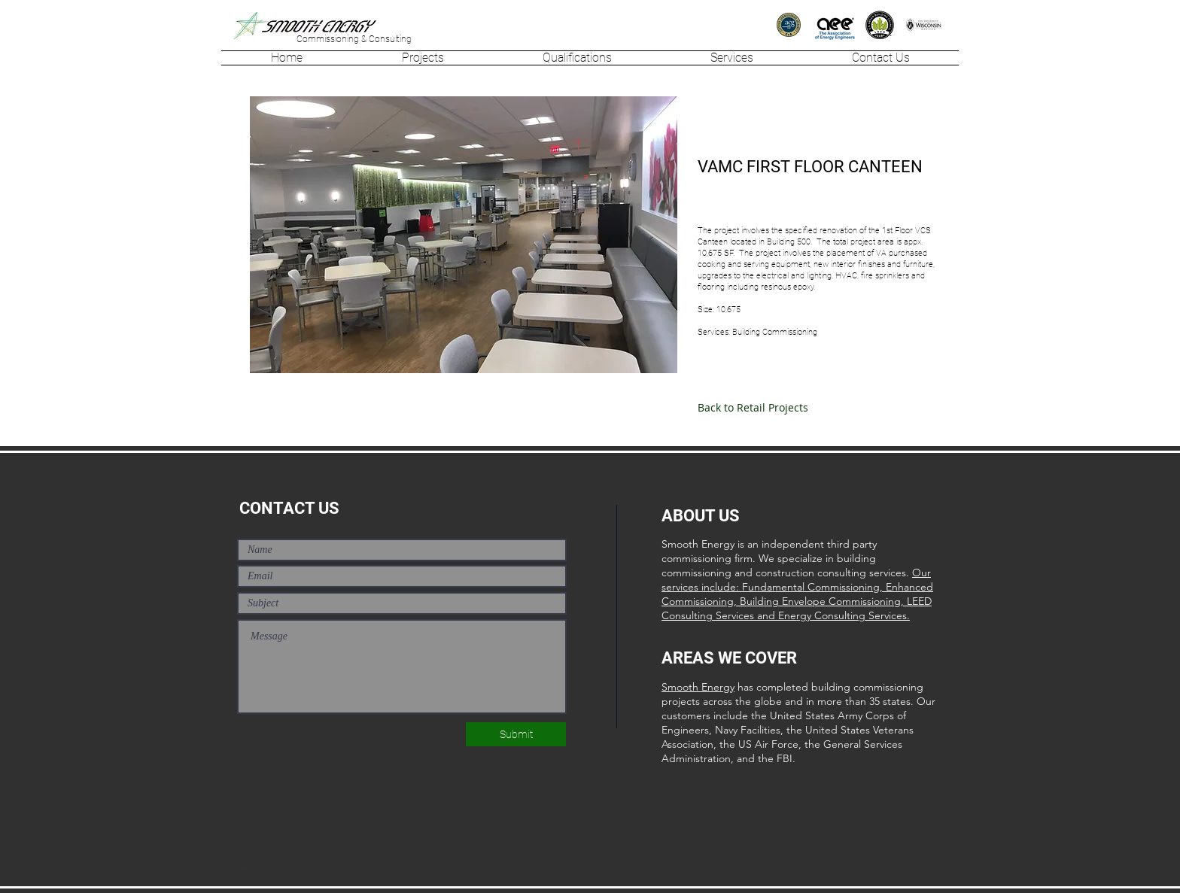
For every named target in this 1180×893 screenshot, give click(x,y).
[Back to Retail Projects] (753, 408)
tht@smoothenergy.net (282, 873)
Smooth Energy (697, 687)
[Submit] (516, 734)
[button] (422, 58)
